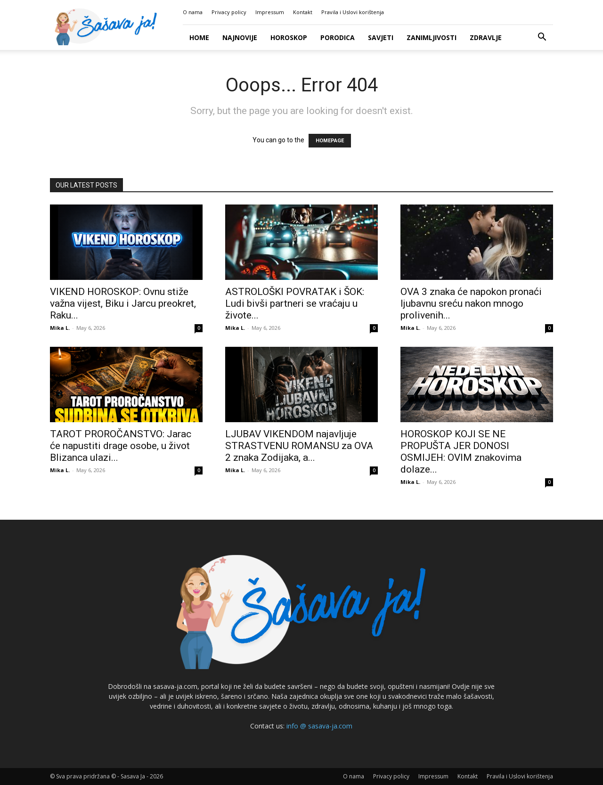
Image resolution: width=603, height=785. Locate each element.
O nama (193, 12)
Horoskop (288, 37)
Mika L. (60, 327)
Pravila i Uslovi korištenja (352, 12)
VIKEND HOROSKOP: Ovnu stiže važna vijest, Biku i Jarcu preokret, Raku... (123, 303)
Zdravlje (486, 37)
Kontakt (302, 12)
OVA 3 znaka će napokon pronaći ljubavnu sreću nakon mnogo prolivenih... (471, 303)
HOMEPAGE (330, 141)
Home (199, 37)
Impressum (269, 12)
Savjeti (380, 37)
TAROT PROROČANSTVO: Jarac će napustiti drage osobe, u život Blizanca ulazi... (120, 445)
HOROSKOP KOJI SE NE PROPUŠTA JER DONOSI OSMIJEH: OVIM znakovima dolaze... (461, 451)
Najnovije (239, 37)
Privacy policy (229, 12)
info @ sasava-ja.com (319, 725)
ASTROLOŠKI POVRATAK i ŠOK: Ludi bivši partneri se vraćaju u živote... (294, 303)
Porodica (337, 37)
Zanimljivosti (431, 37)
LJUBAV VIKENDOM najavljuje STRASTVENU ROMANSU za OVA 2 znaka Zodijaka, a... (299, 445)
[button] (541, 37)
